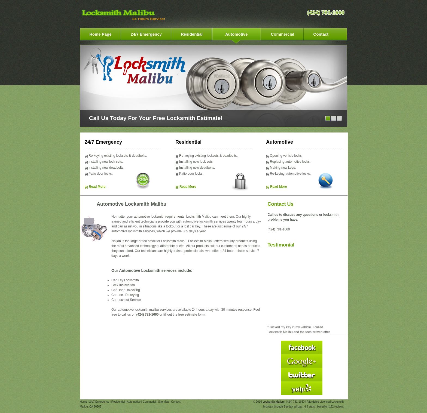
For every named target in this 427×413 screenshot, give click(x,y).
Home (83, 401)
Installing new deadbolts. (106, 167)
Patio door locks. (101, 173)
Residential (118, 401)
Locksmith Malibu (273, 401)
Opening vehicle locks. (286, 156)
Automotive (134, 401)
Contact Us (280, 204)
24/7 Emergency (99, 401)
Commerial (149, 401)
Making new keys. (283, 167)
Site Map (163, 401)
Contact (175, 401)
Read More (97, 187)
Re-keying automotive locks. (290, 173)
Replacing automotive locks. (290, 162)
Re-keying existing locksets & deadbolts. (118, 156)
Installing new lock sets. (106, 162)
